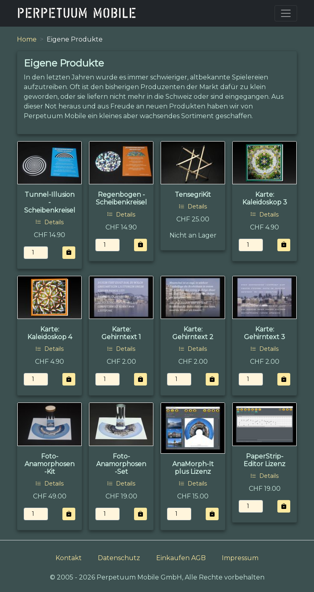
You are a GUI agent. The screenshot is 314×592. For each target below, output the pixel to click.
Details (49, 222)
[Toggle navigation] (286, 13)
